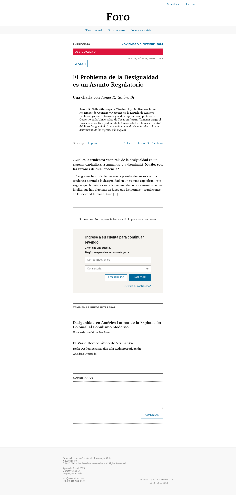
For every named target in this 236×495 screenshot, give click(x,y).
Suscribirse (173, 3)
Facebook (157, 143)
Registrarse (116, 277)
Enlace (128, 143)
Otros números (116, 29)
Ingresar (190, 3)
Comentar (152, 415)
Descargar (79, 143)
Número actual (93, 29)
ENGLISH (80, 63)
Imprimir (93, 143)
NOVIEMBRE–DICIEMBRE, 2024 (142, 44)
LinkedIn (140, 143)
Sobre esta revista (141, 29)
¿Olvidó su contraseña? (137, 285)
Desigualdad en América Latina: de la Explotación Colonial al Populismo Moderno (117, 324)
